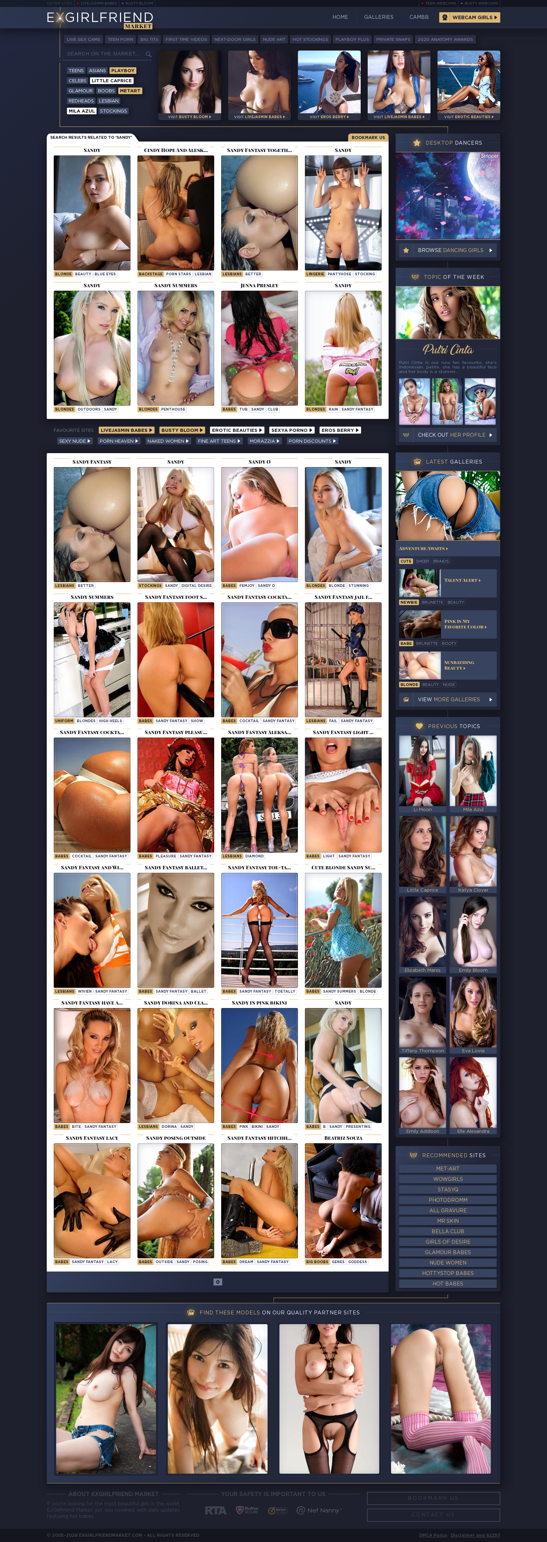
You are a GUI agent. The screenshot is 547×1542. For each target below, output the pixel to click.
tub (243, 409)
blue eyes (105, 274)
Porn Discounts (312, 441)
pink (243, 1127)
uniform (64, 721)
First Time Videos (186, 39)
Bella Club (448, 1232)
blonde (63, 274)
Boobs (106, 91)
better (253, 274)
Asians (97, 71)
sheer (422, 561)
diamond (254, 856)
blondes (86, 721)
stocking (365, 274)
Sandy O (266, 586)
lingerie (315, 274)
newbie (409, 602)
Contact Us (433, 1515)
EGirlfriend (100, 18)
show (197, 721)
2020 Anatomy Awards (445, 39)
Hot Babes (448, 1284)
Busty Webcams (481, 3)
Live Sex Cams (83, 39)
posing (200, 1262)
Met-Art (448, 1169)
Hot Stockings (310, 39)
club (273, 409)
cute (406, 561)
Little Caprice (112, 81)
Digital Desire (196, 586)
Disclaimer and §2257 (475, 1535)
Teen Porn (120, 39)
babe (406, 644)
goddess (357, 1262)
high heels (110, 721)
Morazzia (265, 441)
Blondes (64, 409)
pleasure (166, 856)
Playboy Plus (352, 39)
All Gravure (448, 1211)
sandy (110, 409)
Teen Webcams (440, 3)
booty (449, 644)
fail (333, 721)
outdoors (88, 409)
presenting (358, 1127)
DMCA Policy (433, 1535)
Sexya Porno (292, 431)
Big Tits (149, 39)
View (449, 700)
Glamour (81, 91)
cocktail (249, 721)
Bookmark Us (368, 138)
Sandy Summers (339, 991)
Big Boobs (317, 1262)
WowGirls (448, 1179)
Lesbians (232, 274)
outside (164, 1262)
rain (333, 409)
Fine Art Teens (219, 441)
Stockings (113, 111)
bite (76, 1127)
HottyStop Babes (448, 1274)
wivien (85, 991)
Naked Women (168, 441)
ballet (199, 991)
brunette (432, 602)
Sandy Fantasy (357, 409)
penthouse (173, 409)
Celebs (78, 81)
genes (338, 1262)
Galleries (379, 17)
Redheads (81, 101)
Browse (451, 251)
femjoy (246, 586)
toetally (285, 991)
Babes (229, 409)
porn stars (178, 274)
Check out (452, 435)
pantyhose (339, 274)
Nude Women (447, 1263)
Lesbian (109, 101)
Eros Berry (340, 431)
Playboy (123, 71)
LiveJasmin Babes (99, 3)
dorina (169, 1127)
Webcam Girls (472, 18)
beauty (83, 274)
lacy (112, 1262)
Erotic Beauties (237, 431)
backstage (151, 274)
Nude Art (274, 39)
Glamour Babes (448, 1253)
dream (246, 1262)
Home (340, 17)
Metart (130, 91)
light (329, 856)
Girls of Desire (448, 1242)
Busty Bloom (139, 3)
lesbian (203, 274)
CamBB (419, 17)
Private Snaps (393, 39)
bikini (257, 1127)
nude (449, 685)
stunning (359, 586)
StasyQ (448, 1190)
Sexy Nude (75, 441)
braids (441, 561)
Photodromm (448, 1200)
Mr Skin (448, 1221)
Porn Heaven (119, 441)
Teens (76, 71)
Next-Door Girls (235, 39)
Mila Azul (82, 111)
